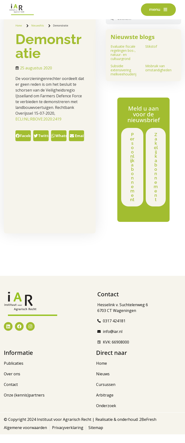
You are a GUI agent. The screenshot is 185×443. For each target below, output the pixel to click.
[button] (23, 135)
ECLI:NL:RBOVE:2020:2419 (38, 119)
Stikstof (151, 46)
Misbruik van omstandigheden (158, 68)
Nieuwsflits (37, 25)
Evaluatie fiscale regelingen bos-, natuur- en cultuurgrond (123, 52)
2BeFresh (147, 428)
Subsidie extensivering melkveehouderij (123, 70)
